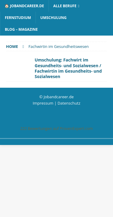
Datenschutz (69, 103)
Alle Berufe (65, 5)
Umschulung (53, 17)
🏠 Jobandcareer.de (24, 5)
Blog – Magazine (21, 29)
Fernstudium (18, 17)
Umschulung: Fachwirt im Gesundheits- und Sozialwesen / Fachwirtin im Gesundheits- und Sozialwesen (68, 68)
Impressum (43, 103)
